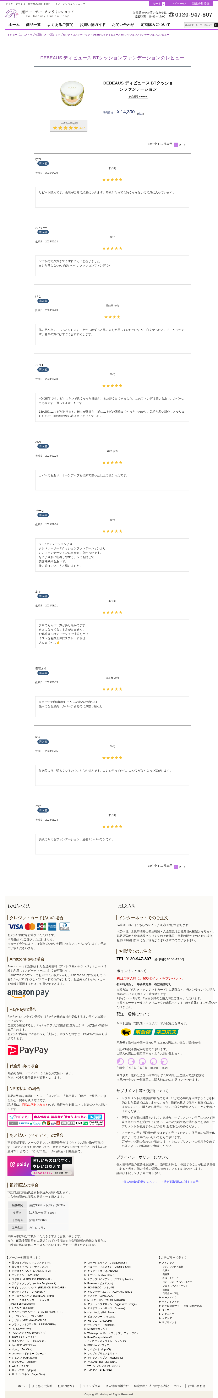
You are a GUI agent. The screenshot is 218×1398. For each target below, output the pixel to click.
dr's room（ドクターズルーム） (29, 1353)
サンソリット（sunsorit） (101, 1324)
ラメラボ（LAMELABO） (101, 1295)
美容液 (166, 1274)
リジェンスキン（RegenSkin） (29, 1374)
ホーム (14, 25)
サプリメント (169, 1322)
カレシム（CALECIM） (100, 1320)
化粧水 (166, 1270)
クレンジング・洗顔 (173, 1266)
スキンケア (168, 1262)
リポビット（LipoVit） (99, 1349)
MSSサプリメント (97, 1329)
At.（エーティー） (22, 1328)
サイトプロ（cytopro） (24, 1370)
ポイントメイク (170, 1301)
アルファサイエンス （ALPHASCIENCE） (111, 1291)
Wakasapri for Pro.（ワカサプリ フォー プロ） (113, 1333)
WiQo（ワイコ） (21, 1366)
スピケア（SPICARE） (100, 1369)
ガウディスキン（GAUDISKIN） (30, 1291)
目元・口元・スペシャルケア (177, 1282)
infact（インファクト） (25, 1337)
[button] (185, 144)
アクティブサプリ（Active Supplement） (35, 1283)
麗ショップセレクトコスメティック (70, 34)
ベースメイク (169, 1297)
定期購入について (155, 25)
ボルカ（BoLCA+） (23, 1349)
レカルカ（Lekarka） (24, 1307)
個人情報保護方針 (117, 1386)
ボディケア (168, 1314)
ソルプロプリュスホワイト (102, 1353)
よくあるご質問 (60, 25)
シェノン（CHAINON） (25, 1357)
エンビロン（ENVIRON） (26, 1275)
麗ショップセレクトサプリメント (30, 1266)
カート (158, 4)
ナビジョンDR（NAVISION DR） (30, 1320)
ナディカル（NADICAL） (101, 1275)
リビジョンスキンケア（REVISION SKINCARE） (39, 1287)
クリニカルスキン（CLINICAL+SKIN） (33, 1295)
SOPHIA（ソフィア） (99, 1345)
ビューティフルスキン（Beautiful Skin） (109, 1266)
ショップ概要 (91, 1386)
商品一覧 (33, 25)
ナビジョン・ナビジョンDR (27, 1316)
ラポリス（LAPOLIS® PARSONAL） (32, 1279)
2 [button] (180, 145)
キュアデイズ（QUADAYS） (103, 1271)
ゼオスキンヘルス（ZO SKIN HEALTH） (34, 1271)
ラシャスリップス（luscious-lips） (106, 1357)
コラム (178, 1386)
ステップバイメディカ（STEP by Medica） (111, 1279)
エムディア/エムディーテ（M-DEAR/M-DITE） (38, 1312)
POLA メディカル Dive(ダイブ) (29, 1332)
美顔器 (166, 1289)
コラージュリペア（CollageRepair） (107, 1262)
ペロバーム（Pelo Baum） (102, 1312)
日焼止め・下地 (171, 1293)
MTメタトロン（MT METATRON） (106, 1300)
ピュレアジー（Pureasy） (101, 1316)
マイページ (178, 3)
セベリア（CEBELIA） (24, 1345)
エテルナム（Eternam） (25, 1361)
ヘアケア (167, 1318)
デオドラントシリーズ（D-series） (107, 1308)
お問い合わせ (123, 25)
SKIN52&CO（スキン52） (102, 1287)
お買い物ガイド (93, 25)
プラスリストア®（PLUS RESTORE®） (34, 1324)
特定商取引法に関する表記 (151, 1386)
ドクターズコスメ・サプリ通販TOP (27, 34)
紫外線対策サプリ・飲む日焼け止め (182, 1305)
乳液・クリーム (171, 1278)
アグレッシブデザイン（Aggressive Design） (112, 1304)
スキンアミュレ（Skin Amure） (29, 1341)
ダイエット (168, 1310)
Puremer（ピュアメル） (100, 1283)
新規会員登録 (200, 3)
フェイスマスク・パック (175, 1285)
